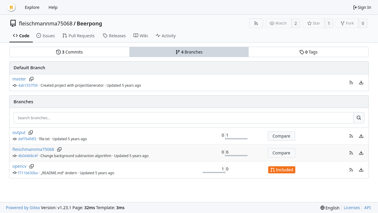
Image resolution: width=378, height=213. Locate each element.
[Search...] (358, 117)
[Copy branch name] (31, 79)
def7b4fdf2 (27, 138)
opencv (19, 166)
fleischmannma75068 (46, 23)
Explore (32, 7)
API (367, 207)
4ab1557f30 (28, 85)
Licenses (352, 207)
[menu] (361, 82)
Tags (308, 52)
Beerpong (89, 23)
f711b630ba (28, 172)
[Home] (11, 7)
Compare (281, 136)
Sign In (362, 7)
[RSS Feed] (256, 23)
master (19, 79)
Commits (69, 52)
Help (53, 7)
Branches (189, 52)
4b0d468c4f (28, 155)
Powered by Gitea (23, 207)
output (19, 132)
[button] (351, 82)
